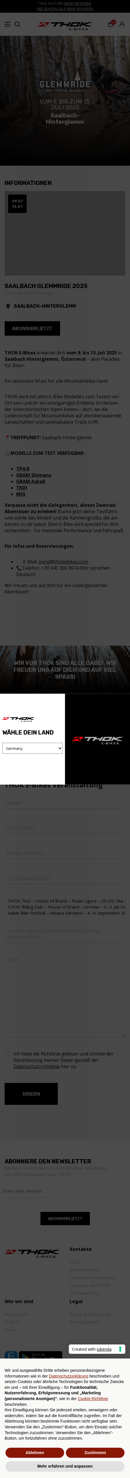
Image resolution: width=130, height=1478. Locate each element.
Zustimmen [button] (95, 1452)
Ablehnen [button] (35, 1452)
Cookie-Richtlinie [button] (93, 1398)
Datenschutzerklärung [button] (68, 1376)
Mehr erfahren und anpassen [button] (64, 1466)
